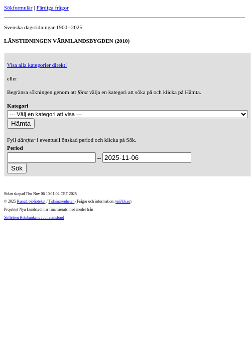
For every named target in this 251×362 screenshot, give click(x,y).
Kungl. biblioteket (31, 201)
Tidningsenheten (61, 201)
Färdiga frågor (52, 8)
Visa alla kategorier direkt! (37, 65)
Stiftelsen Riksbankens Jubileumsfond (34, 217)
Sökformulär (18, 8)
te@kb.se (122, 201)
